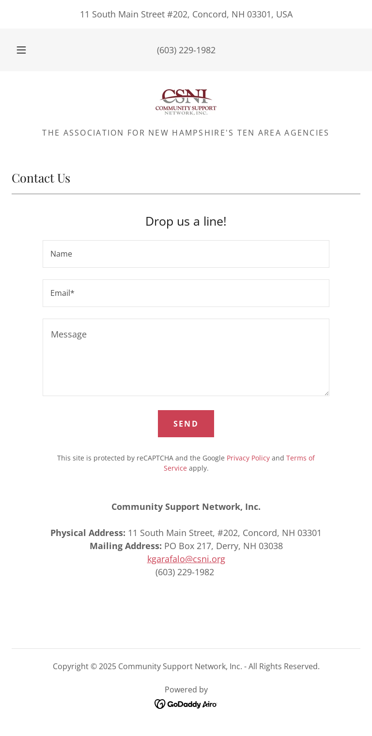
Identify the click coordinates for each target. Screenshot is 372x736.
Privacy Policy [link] (248, 457)
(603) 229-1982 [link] (186, 50)
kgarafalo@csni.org (186, 559)
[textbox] (186, 254)
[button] (27, 50)
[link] (186, 102)
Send (186, 423)
